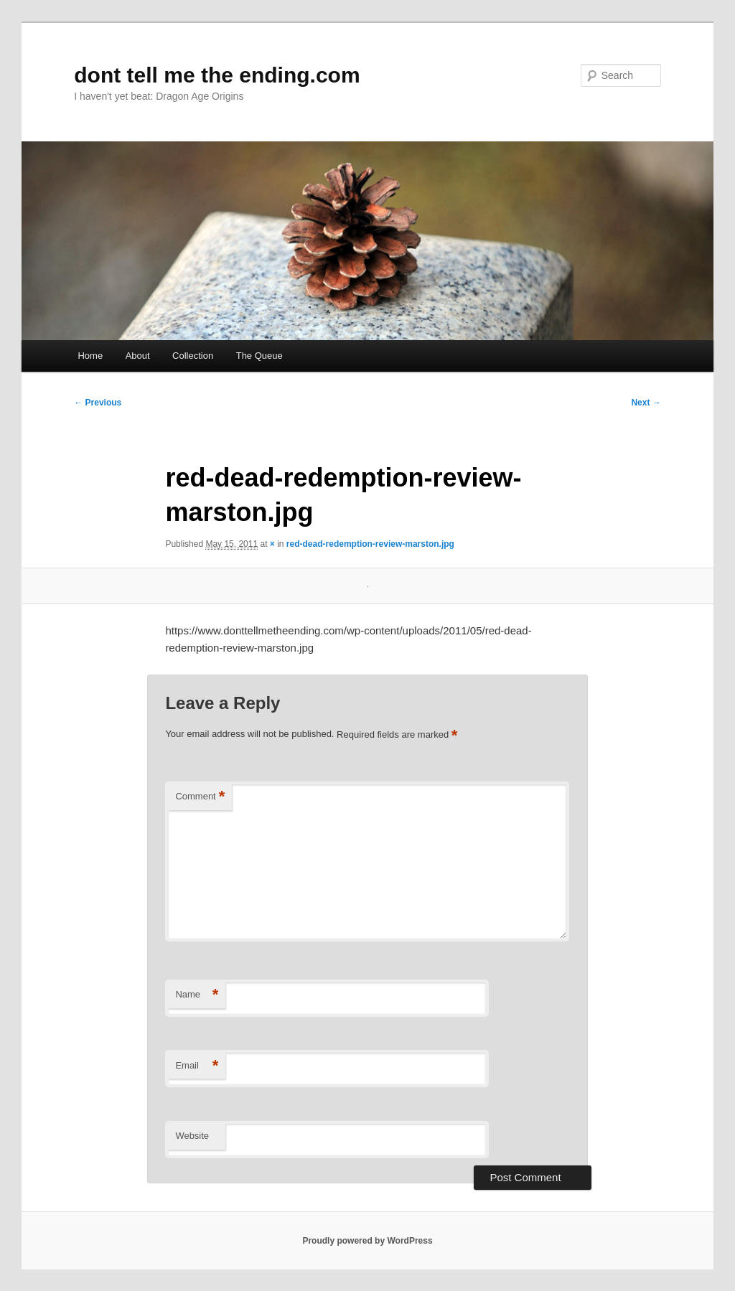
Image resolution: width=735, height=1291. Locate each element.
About (138, 355)
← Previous (97, 403)
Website (192, 1135)
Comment (200, 797)
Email (196, 1066)
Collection (192, 355)
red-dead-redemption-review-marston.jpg (370, 544)
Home (90, 355)
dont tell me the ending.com (217, 75)
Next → (645, 403)
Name (196, 995)
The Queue (259, 355)
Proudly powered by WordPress (367, 1241)
